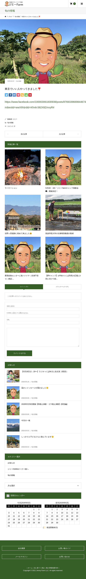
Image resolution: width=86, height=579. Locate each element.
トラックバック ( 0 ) (62, 286)
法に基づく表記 (39, 568)
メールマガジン (21, 557)
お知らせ (11, 463)
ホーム (30, 568)
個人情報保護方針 (52, 568)
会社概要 (21, 548)
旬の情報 (18, 81)
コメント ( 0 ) (24, 286)
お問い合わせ (64, 557)
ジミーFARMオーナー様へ (18, 469)
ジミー (15, 119)
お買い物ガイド (64, 548)
